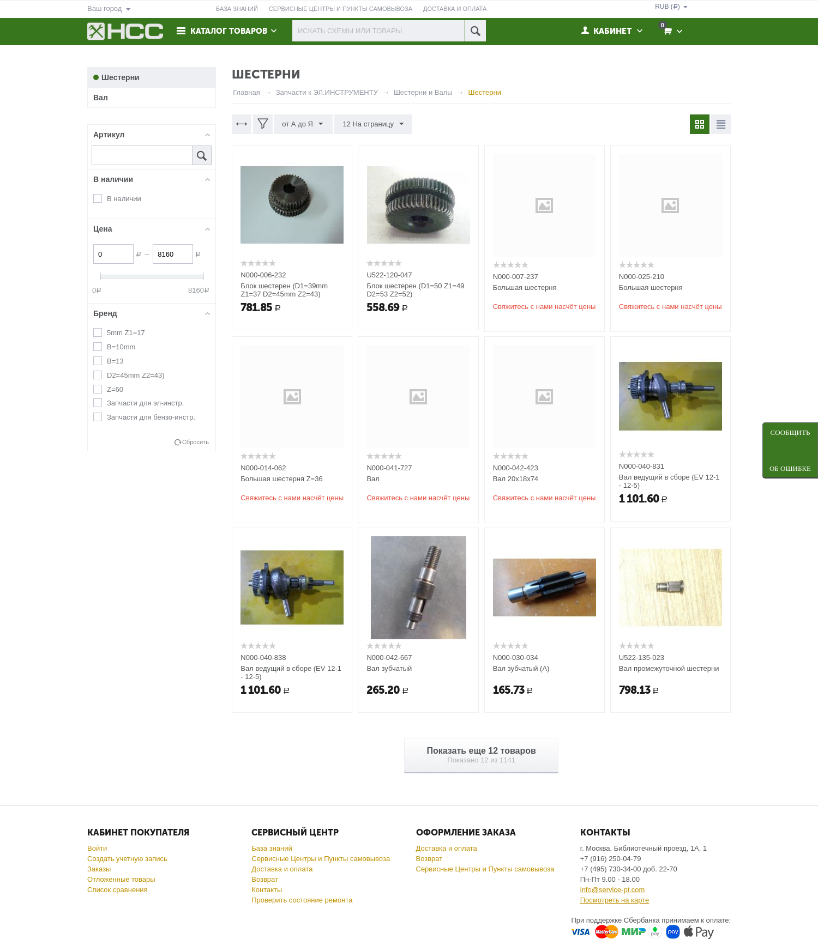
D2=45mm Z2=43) (136, 375)
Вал (373, 479)
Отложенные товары (121, 879)
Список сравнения (117, 890)
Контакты (266, 890)
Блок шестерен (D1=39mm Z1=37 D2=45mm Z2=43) (284, 290)
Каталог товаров (230, 31)
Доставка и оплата (281, 869)
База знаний (271, 848)
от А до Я (302, 124)
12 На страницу (372, 124)
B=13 (115, 361)
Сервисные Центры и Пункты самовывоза (320, 859)
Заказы (99, 869)
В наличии (124, 199)
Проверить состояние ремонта (301, 900)
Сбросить (195, 442)
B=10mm (121, 347)
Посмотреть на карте (614, 900)
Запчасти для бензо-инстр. (151, 417)
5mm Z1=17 (126, 333)
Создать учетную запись (127, 859)
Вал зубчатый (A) (521, 668)
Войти (97, 848)
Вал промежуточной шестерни (669, 668)
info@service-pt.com (612, 890)
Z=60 (115, 389)
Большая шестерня (525, 287)
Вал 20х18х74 (515, 479)
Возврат (264, 879)
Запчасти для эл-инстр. (145, 403)
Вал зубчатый (389, 668)
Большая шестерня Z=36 (281, 479)
